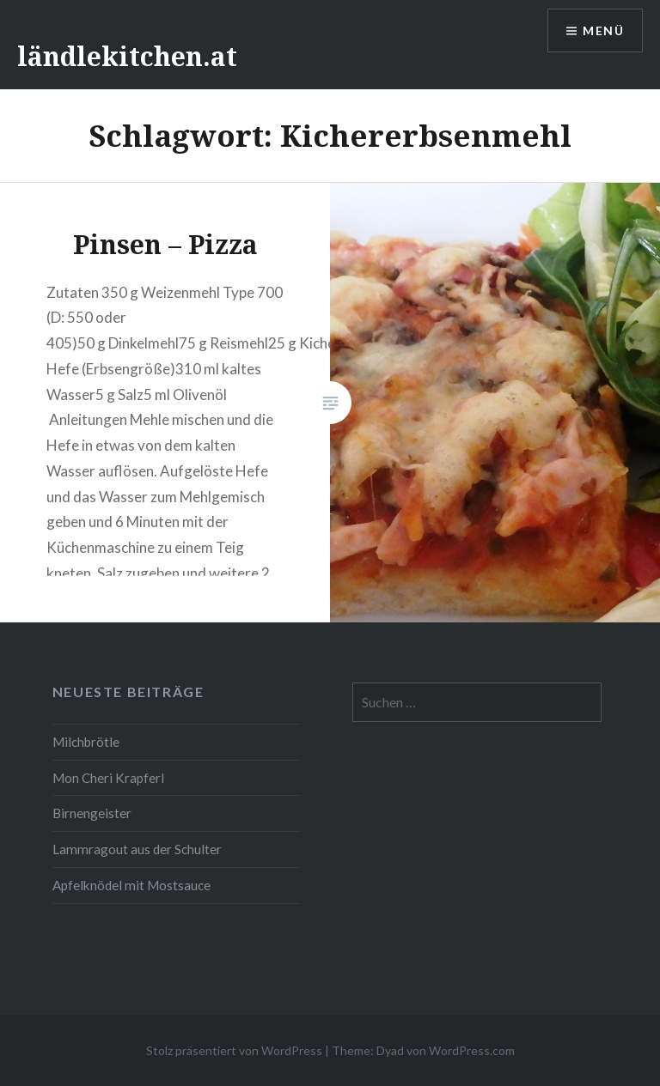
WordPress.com (472, 1050)
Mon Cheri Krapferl (108, 778)
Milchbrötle (85, 741)
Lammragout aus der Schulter (137, 849)
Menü (603, 30)
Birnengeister (91, 813)
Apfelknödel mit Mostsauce (131, 885)
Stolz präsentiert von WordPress (234, 1050)
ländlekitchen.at (127, 56)
